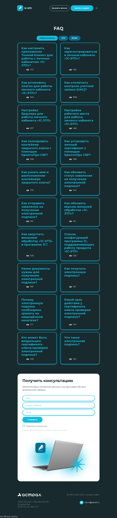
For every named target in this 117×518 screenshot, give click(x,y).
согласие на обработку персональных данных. (52, 430)
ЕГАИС (75, 38)
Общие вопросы (47, 38)
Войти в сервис (82, 8)
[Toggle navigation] (96, 8)
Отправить (32, 420)
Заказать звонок (59, 8)
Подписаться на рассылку (36, 426)
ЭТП (63, 38)
